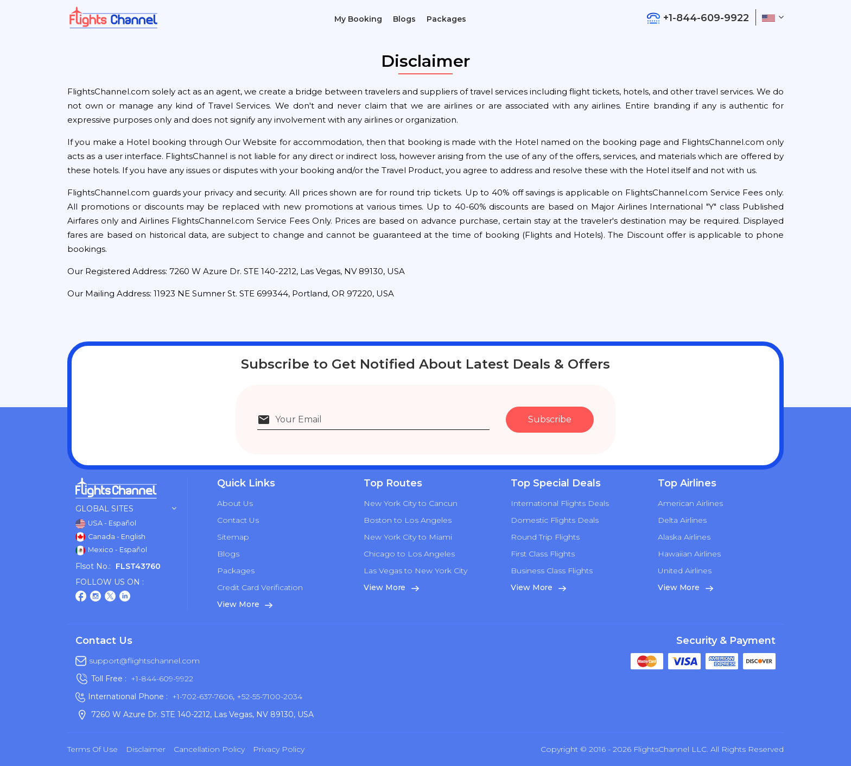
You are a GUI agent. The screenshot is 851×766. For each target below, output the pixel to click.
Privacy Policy (278, 749)
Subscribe (549, 419)
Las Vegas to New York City (415, 570)
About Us (235, 503)
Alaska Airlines (684, 537)
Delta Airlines (682, 520)
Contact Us (238, 520)
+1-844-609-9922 (162, 678)
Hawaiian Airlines (689, 554)
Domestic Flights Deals (555, 520)
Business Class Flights (552, 570)
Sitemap (233, 537)
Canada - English (110, 537)
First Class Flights (543, 554)
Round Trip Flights (545, 537)
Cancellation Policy (209, 749)
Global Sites (125, 509)
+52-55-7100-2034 (268, 696)
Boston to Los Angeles (408, 520)
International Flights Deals (560, 503)
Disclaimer (146, 749)
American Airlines (690, 503)
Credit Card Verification (260, 587)
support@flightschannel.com (144, 661)
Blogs (404, 19)
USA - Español (105, 524)
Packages (446, 19)
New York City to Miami (408, 537)
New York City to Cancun (411, 503)
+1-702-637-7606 (202, 696)
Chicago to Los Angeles (409, 554)
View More (244, 604)
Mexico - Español (111, 550)
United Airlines (685, 570)
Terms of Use (92, 749)
